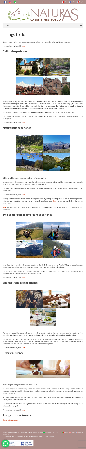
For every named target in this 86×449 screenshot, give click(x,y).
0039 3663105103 (48, 432)
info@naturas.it (6, 434)
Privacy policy (6, 439)
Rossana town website (10, 420)
